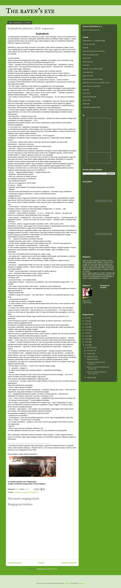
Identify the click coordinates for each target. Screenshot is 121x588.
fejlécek (85, 58)
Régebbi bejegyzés (69, 563)
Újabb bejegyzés (14, 563)
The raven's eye (30, 10)
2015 (87, 330)
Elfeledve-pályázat (89, 55)
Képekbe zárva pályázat (91, 69)
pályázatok (17, 492)
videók (85, 104)
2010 (87, 345)
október (89, 353)
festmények (86, 62)
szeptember (91, 356)
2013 (87, 336)
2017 (87, 324)
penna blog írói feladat (90, 86)
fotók (84, 65)
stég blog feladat (88, 97)
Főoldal (41, 563)
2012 (87, 339)
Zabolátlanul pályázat (90, 107)
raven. (85, 93)
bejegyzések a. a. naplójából (92, 41)
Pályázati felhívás (92, 359)
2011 (87, 342)
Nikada (67, 583)
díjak (84, 48)
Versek (85, 100)
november (90, 350)
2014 (87, 333)
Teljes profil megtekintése (87, 301)
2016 (87, 327)
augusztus (90, 377)
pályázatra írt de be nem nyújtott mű (95, 83)
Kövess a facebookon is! (91, 30)
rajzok (85, 90)
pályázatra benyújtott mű (30, 492)
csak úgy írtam (88, 44)
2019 (87, 318)
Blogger (81, 583)
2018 (87, 321)
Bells (87, 297)
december (90, 347)
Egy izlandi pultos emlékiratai (92, 51)
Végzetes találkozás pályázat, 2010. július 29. (96, 373)
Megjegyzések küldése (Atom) (47, 569)
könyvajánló (87, 72)
